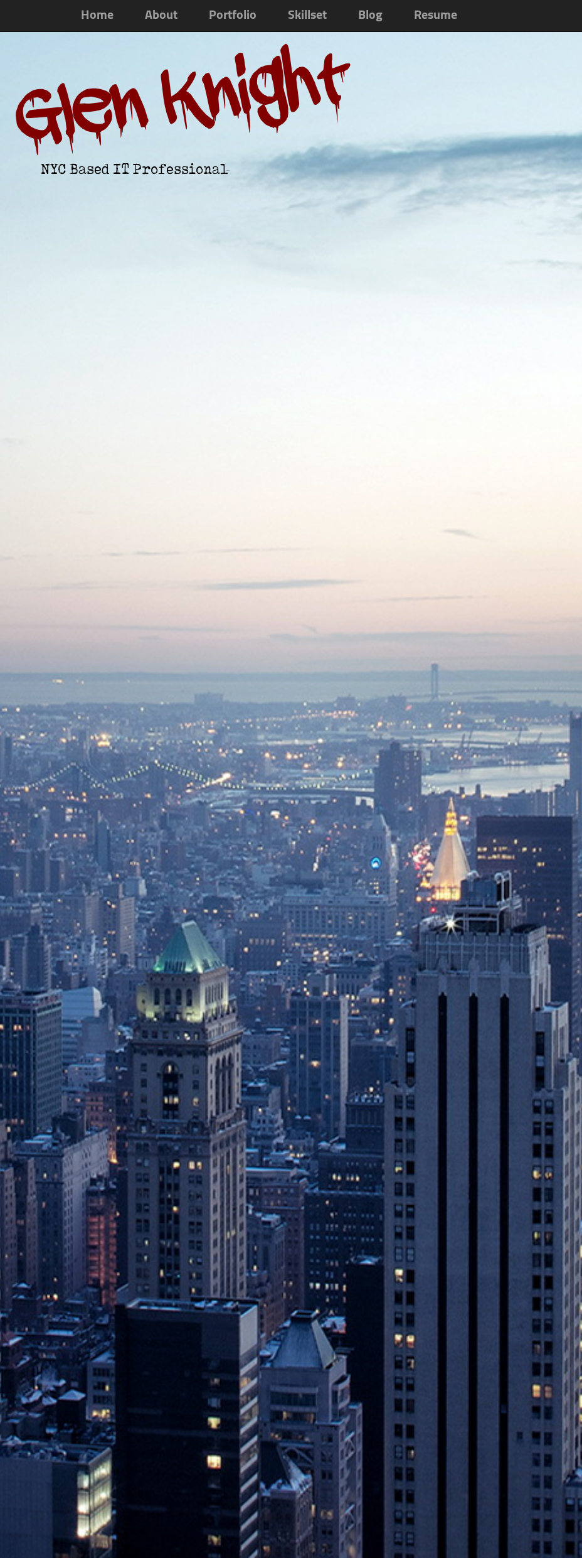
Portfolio (233, 15)
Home (97, 15)
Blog (370, 15)
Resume (435, 15)
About (161, 15)
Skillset (307, 15)
